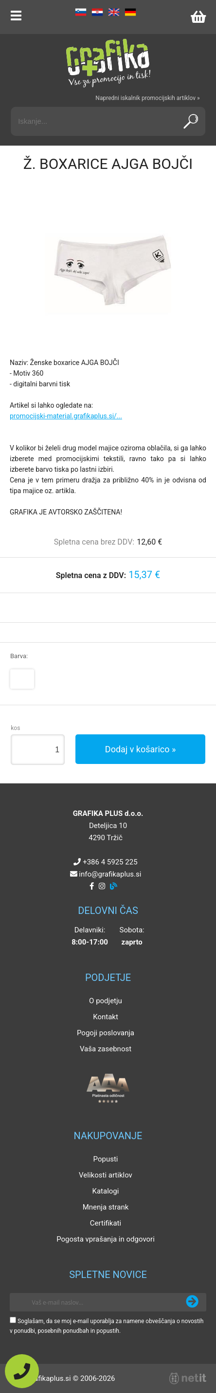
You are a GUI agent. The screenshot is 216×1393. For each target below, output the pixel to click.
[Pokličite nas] (22, 1371)
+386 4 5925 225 (110, 862)
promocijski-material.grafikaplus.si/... (66, 416)
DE (130, 12)
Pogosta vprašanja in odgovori (105, 1239)
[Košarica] (198, 17)
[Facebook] (92, 886)
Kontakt (105, 1016)
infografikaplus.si (110, 874)
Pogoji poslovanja (105, 1032)
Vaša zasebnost (105, 1049)
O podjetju (105, 1000)
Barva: (19, 656)
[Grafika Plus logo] (108, 63)
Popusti (105, 1159)
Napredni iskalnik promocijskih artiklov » (147, 98)
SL (81, 12)
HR (97, 12)
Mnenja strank (106, 1207)
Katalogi (105, 1191)
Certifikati (105, 1223)
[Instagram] (102, 886)
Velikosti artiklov (105, 1175)
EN (114, 12)
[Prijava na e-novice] (192, 1302)
